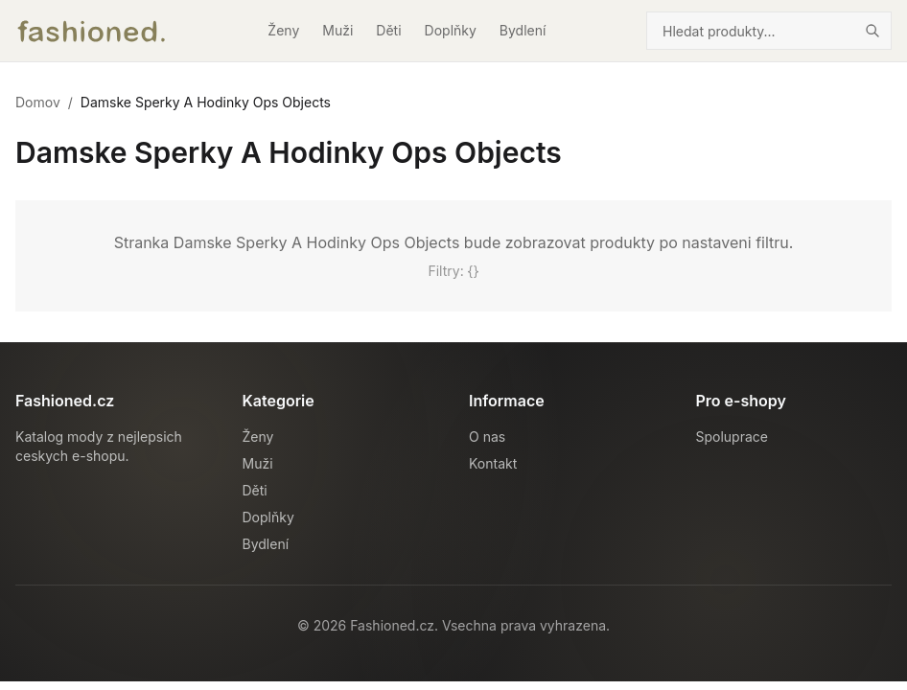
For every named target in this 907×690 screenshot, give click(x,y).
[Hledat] (872, 30)
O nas (487, 436)
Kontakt (493, 463)
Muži (337, 30)
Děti (388, 30)
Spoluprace (732, 436)
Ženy (283, 30)
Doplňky (451, 30)
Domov (37, 102)
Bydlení (523, 30)
